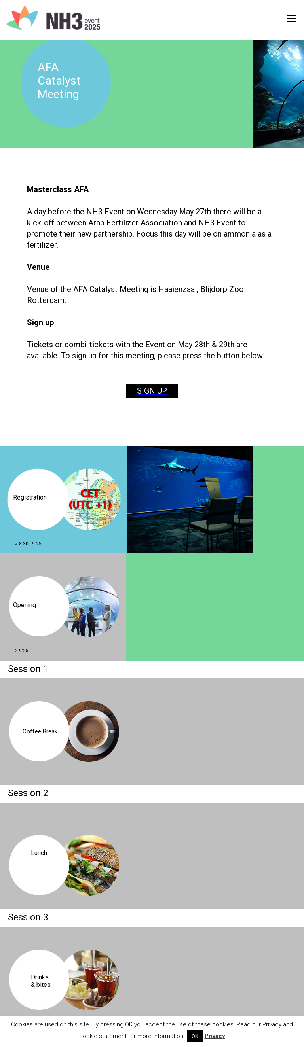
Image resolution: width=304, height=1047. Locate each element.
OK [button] (195, 1036)
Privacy (215, 1035)
